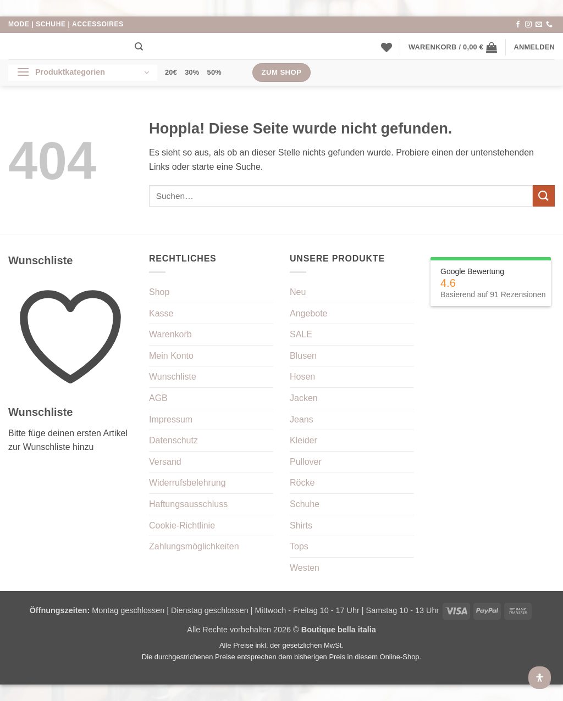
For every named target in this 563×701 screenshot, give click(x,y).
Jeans (301, 419)
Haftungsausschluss (188, 504)
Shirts (301, 525)
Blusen (303, 355)
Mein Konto (171, 355)
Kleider (303, 440)
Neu (298, 292)
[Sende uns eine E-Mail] (539, 25)
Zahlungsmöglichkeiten (194, 546)
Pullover (306, 461)
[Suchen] (139, 46)
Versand (165, 461)
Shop (159, 292)
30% (192, 72)
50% (214, 72)
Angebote (309, 313)
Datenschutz (173, 440)
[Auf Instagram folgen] (528, 25)
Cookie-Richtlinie (182, 525)
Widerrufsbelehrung (187, 482)
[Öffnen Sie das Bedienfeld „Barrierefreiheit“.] (539, 677)
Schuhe (304, 504)
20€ (171, 72)
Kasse (161, 313)
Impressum (170, 419)
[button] (453, 47)
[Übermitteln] (544, 196)
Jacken (304, 398)
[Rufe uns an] (549, 25)
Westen (304, 567)
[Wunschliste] (386, 47)
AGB (158, 398)
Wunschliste (172, 376)
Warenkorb (170, 334)
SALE (301, 334)
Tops (299, 546)
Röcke (302, 482)
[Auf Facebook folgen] (518, 25)
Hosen (302, 376)
